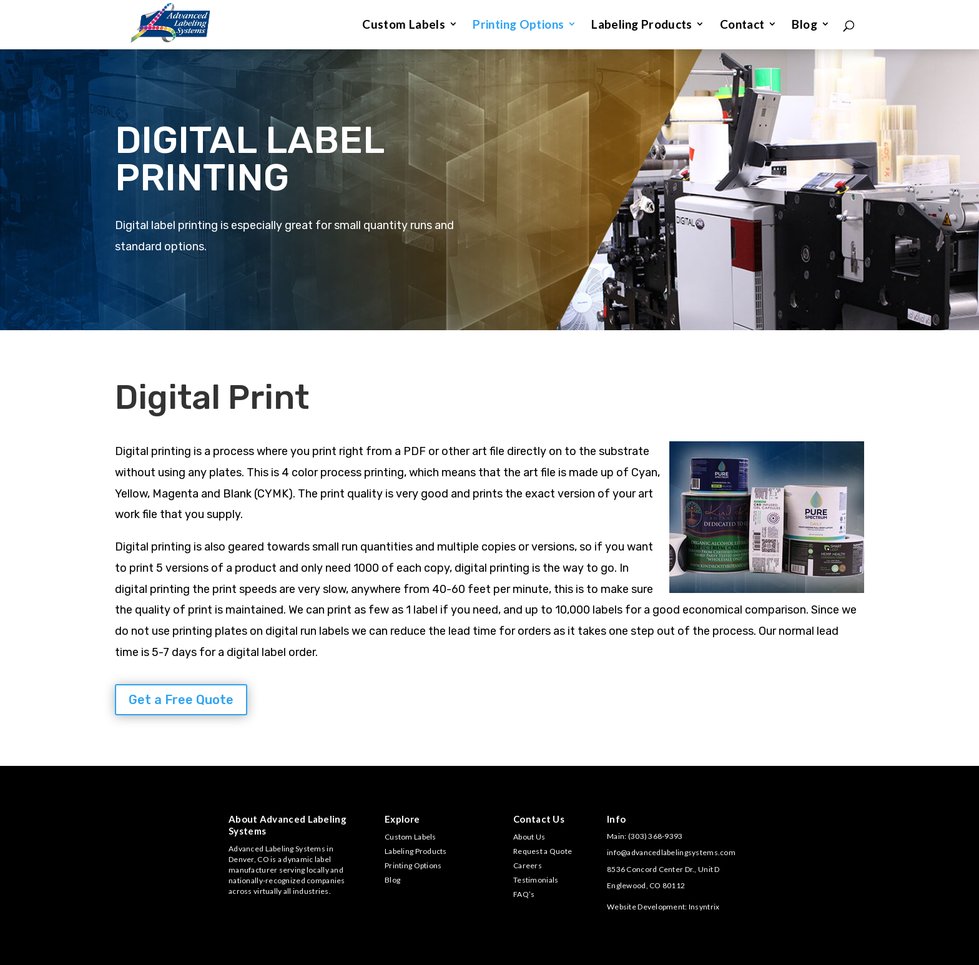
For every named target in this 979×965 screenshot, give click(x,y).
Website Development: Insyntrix (663, 906)
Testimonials (535, 879)
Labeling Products (641, 26)
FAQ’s (523, 894)
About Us (529, 836)
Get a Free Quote (181, 699)
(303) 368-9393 (655, 836)
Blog (804, 26)
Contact (742, 26)
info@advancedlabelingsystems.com (671, 852)
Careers (527, 865)
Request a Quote (542, 851)
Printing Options (518, 26)
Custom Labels (403, 26)
